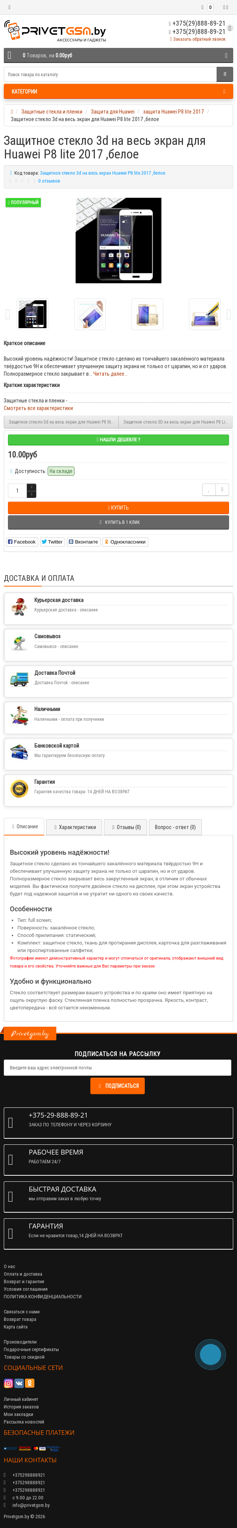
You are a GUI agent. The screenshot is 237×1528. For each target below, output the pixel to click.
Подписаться (117, 1086)
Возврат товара (20, 1319)
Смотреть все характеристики (38, 408)
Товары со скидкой (24, 1357)
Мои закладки (18, 1414)
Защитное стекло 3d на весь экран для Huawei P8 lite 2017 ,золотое (64, 422)
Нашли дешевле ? (118, 439)
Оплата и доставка (23, 1274)
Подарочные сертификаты (31, 1349)
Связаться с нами (22, 1311)
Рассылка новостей (24, 1422)
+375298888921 (24, 1482)
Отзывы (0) (125, 827)
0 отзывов (49, 181)
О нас (9, 1266)
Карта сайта (16, 1327)
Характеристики (74, 827)
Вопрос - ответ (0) (175, 827)
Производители (20, 1342)
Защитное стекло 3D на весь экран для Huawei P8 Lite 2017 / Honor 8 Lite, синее (178, 422)
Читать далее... (110, 373)
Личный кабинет (21, 1399)
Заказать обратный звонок (198, 39)
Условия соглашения (26, 1289)
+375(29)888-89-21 (197, 31)
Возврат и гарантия (24, 1281)
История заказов (21, 1407)
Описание (24, 826)
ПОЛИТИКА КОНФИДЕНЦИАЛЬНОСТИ (43, 1296)
